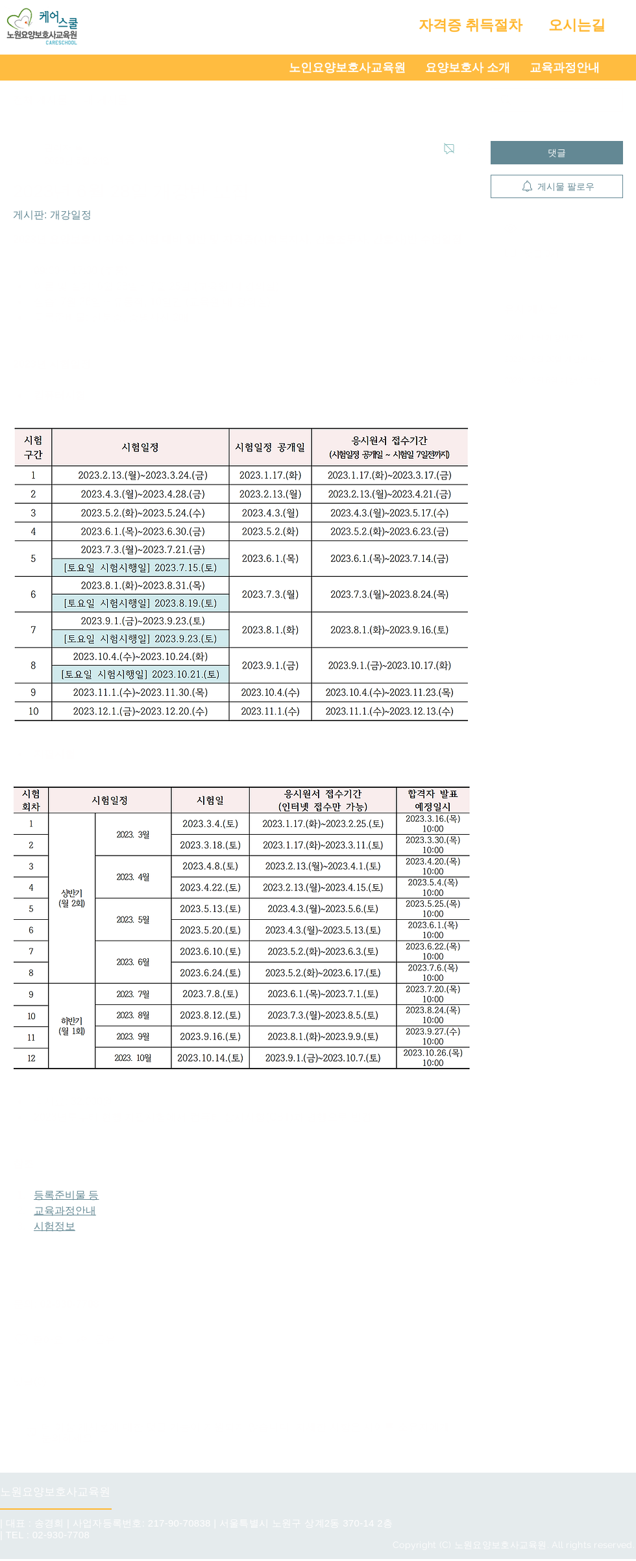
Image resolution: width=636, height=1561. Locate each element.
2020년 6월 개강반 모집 (545, 337)
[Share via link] (95, 1339)
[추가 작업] (462, 149)
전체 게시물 (40, 99)
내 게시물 (105, 99)
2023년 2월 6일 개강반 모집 (552, 380)
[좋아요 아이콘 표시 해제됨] (21, 1339)
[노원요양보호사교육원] (58, 1492)
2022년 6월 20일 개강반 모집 (554, 359)
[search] (557, 100)
